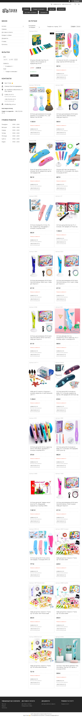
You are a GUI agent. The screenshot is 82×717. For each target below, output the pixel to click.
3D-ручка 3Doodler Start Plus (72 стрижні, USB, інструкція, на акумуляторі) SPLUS (39, 61)
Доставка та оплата (30, 12)
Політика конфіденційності (52, 715)
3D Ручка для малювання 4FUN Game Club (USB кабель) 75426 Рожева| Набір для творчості (67, 504)
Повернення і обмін (27, 706)
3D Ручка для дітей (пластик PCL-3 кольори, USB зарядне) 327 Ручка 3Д (66, 225)
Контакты (4, 44)
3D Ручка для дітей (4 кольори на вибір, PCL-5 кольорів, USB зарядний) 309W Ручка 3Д (67, 448)
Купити (34, 75)
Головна (26, 9)
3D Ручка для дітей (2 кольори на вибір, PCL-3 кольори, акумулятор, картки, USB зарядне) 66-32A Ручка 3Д (67, 393)
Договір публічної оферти (48, 704)
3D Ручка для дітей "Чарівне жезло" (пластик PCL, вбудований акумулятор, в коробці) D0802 (40, 504)
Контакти (61, 9)
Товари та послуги (38, 9)
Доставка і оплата (26, 704)
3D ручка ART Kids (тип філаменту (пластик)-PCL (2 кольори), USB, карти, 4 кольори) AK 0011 (67, 171)
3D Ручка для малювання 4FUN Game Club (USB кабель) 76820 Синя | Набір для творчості (41, 282)
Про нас (51, 9)
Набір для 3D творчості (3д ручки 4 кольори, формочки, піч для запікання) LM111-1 (41, 393)
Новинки (4, 29)
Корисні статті (65, 704)
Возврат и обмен (7, 35)
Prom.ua (49, 714)
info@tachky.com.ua (10, 104)
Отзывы (4, 41)
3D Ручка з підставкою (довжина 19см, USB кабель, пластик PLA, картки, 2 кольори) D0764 (67, 667)
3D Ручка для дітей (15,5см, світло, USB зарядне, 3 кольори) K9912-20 (40, 558)
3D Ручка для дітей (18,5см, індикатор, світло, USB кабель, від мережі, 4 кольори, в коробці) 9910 (41, 448)
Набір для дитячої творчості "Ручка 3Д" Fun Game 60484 (66, 612)
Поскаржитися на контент (37, 715)
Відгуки (4, 706)
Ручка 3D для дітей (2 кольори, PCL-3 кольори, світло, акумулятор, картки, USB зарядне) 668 (40, 171)
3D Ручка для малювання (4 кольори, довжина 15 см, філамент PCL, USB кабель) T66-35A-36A (40, 115)
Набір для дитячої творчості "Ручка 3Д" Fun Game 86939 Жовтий (40, 666)
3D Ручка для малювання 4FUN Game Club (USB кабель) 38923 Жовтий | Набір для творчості (67, 115)
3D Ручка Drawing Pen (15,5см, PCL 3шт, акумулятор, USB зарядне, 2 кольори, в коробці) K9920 (40, 226)
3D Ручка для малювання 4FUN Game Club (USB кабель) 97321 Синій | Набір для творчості (67, 282)
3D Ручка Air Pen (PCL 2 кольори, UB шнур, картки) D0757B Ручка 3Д (66, 61)
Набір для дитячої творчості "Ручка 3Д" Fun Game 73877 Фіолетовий (40, 612)
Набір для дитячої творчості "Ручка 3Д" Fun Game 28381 (66, 558)
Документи (43, 12)
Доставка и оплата (7, 32)
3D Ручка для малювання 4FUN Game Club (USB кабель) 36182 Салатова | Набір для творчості (41, 337)
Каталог (4, 26)
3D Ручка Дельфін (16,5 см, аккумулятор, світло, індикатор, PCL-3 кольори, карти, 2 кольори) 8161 (67, 337)
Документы (5, 38)
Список (78, 26)
